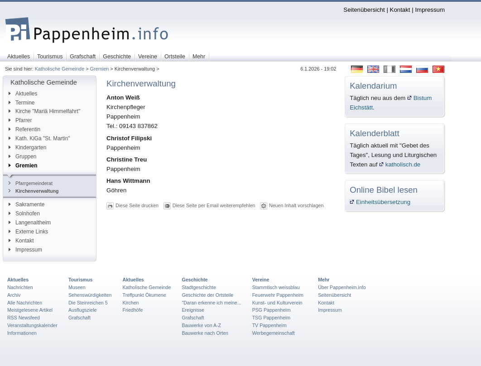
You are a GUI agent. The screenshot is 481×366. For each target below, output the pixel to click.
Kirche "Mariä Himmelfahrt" (44, 111)
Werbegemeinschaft (273, 333)
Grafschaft (79, 317)
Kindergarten (27, 147)
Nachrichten (20, 287)
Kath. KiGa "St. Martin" (39, 138)
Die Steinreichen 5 (88, 302)
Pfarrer (20, 120)
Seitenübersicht (364, 9)
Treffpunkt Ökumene (144, 295)
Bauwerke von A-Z (201, 325)
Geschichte (194, 279)
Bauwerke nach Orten (205, 333)
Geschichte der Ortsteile (207, 295)
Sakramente (26, 204)
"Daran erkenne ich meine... (211, 302)
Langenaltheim (30, 222)
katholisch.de (399, 164)
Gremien (99, 68)
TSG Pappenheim (271, 317)
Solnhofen (24, 213)
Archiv (13, 295)
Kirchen (131, 302)
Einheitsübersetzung (380, 202)
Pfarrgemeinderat (31, 183)
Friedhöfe (133, 310)
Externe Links (28, 231)
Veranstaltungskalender (32, 325)
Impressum (430, 9)
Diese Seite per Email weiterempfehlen (214, 205)
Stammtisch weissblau (276, 287)
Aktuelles (23, 93)
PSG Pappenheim (271, 310)
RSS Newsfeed (23, 317)
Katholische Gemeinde (59, 68)
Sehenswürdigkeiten (90, 295)
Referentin (24, 129)
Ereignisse (193, 310)
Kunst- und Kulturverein (277, 302)
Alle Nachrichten (24, 302)
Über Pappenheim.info (342, 287)
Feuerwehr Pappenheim (277, 295)
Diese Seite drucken (137, 205)
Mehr (323, 279)
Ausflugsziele (82, 310)
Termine (21, 103)
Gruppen (22, 156)
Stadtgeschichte (199, 287)
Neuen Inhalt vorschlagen (296, 205)
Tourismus (80, 279)
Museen (77, 287)
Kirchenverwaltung (34, 191)
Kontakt (400, 9)
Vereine (260, 279)
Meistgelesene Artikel (30, 310)
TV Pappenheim (269, 325)
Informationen (22, 333)
